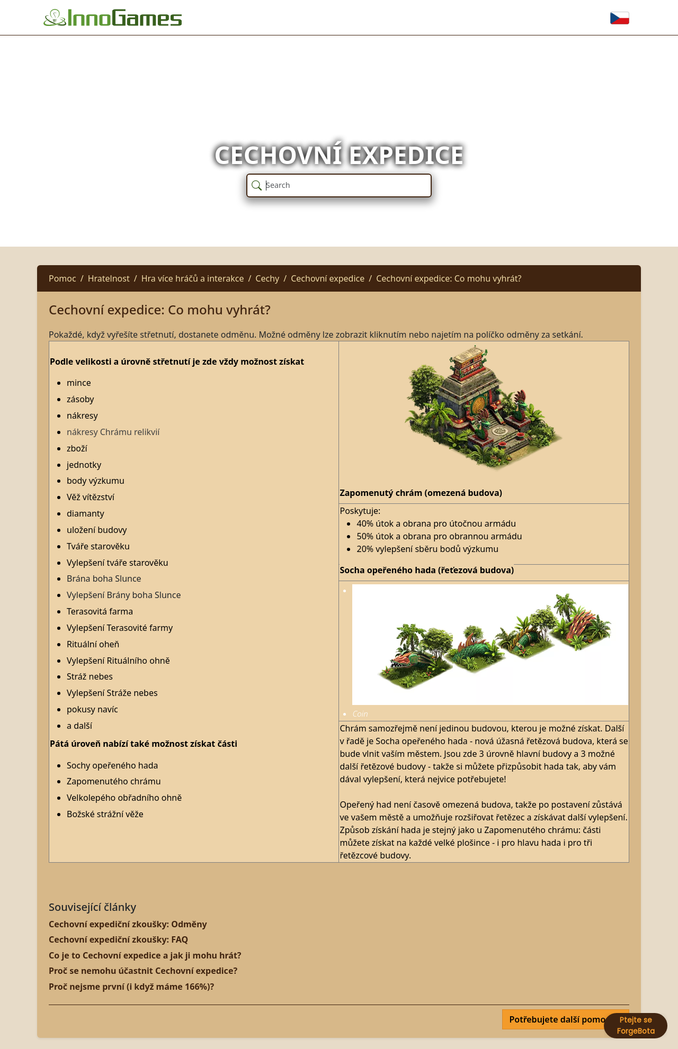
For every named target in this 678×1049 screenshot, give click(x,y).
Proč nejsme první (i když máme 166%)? (131, 986)
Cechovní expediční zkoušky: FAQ (118, 939)
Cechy (267, 278)
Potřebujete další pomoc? (562, 1019)
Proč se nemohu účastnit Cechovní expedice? (143, 970)
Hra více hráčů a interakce (192, 278)
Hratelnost (109, 278)
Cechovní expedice (327, 278)
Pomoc (62, 278)
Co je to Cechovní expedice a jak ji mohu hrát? (145, 955)
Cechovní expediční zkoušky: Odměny (128, 924)
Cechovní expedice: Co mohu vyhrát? (448, 278)
